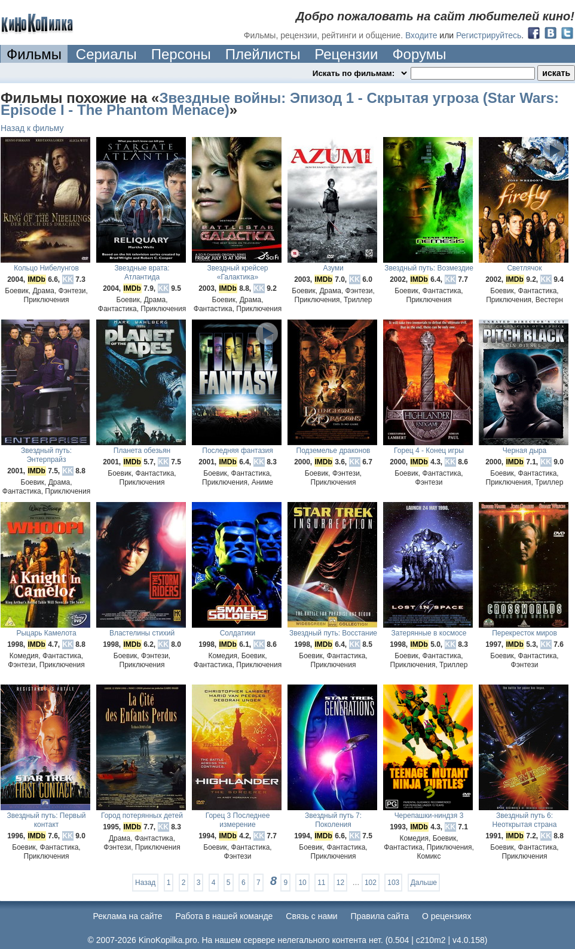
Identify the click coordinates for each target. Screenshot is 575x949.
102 (371, 882)
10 (302, 882)
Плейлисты (263, 54)
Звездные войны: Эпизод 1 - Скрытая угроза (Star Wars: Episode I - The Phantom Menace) (280, 104)
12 (340, 882)
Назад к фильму (32, 128)
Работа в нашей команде (224, 916)
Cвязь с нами (311, 916)
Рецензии (346, 54)
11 (321, 882)
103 (393, 882)
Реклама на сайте (128, 916)
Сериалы (106, 54)
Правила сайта (380, 916)
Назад (145, 882)
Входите (421, 35)
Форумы (419, 54)
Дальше (424, 882)
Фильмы (34, 54)
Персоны (181, 54)
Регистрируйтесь (488, 35)
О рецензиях (447, 916)
